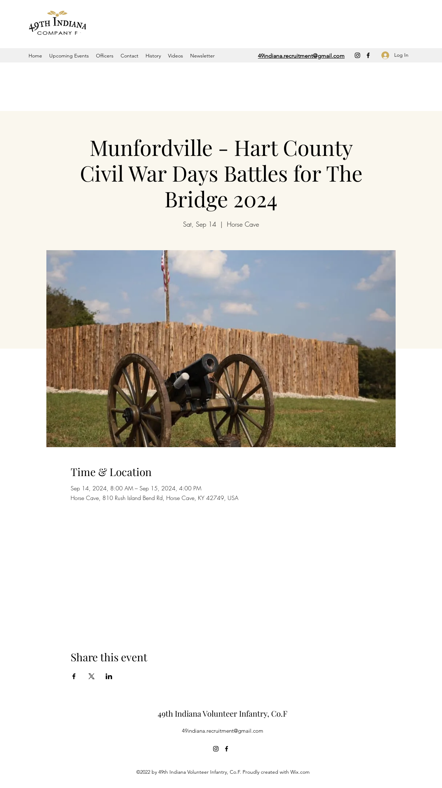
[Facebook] (368, 55)
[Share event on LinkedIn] (109, 676)
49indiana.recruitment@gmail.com (222, 730)
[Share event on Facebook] (74, 676)
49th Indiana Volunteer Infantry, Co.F (223, 713)
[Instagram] (357, 55)
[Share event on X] (91, 676)
